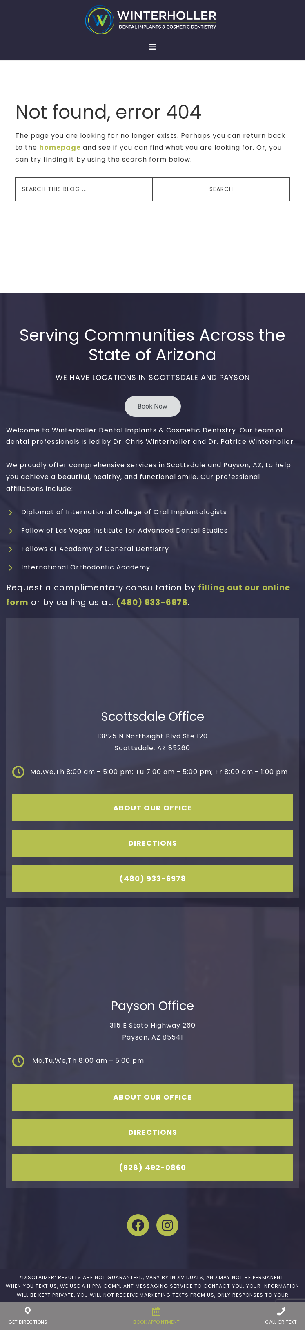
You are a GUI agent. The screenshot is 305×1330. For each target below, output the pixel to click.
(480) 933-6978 (152, 602)
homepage (60, 147)
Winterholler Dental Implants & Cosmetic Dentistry (152, 19)
